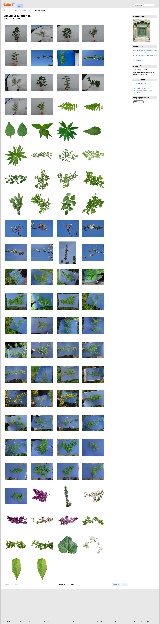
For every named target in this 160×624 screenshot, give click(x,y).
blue (145, 50)
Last (124, 585)
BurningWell (6, 10)
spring (142, 57)
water (137, 60)
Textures (15, 10)
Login (155, 1)
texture (149, 57)
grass (155, 53)
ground (135, 55)
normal (155, 55)
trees (155, 57)
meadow (143, 55)
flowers (147, 53)
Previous (16, 585)
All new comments (140, 83)
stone (145, 57)
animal (136, 50)
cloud (138, 53)
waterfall (141, 60)
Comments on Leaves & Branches (145, 85)
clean (134, 53)
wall (134, 60)
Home (20, 6)
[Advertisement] (70, 605)
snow (139, 57)
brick (147, 50)
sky (137, 57)
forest (151, 53)
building (151, 50)
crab (141, 53)
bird (142, 50)
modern (147, 55)
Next (116, 585)
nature (151, 55)
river (134, 57)
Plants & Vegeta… (26, 10)
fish (144, 53)
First (7, 585)
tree (153, 57)
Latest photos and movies (142, 88)
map (139, 55)
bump (155, 50)
